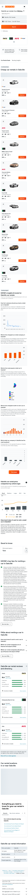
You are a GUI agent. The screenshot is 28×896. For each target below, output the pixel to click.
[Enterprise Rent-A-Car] (24, 700)
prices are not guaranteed (7, 884)
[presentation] (23, 11)
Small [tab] (3, 493)
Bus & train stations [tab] (15, 813)
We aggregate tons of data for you (14, 891)
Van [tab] (25, 493)
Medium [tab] (9, 493)
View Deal (22, 95)
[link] (14, 472)
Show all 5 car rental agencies (8, 756)
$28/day (19, 11)
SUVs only (5, 31)
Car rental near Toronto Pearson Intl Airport (14, 824)
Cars (10, 870)
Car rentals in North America (18, 870)
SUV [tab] (20, 493)
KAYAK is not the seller (14, 889)
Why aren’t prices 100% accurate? (14, 894)
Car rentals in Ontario (18, 871)
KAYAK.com (4, 870)
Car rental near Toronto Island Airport (12, 826)
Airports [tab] (5, 813)
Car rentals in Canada (8, 871)
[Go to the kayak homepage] (9, 7)
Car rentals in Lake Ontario (9, 873)
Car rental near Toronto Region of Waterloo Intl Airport (11, 831)
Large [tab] (15, 493)
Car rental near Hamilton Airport (11, 828)
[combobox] (6, 13)
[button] (2, 6)
